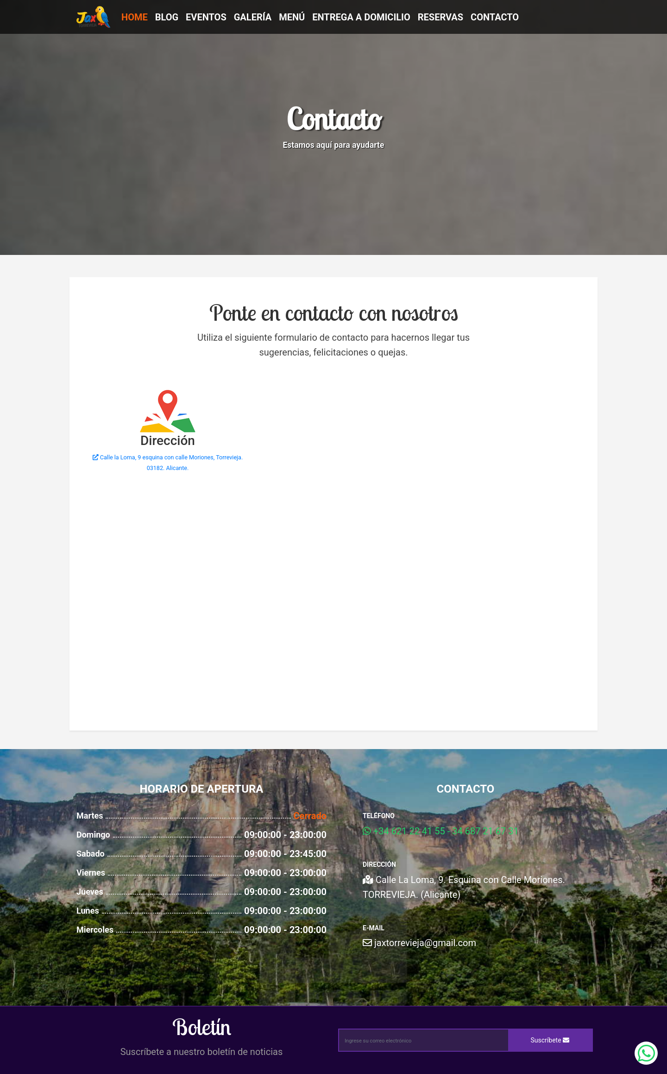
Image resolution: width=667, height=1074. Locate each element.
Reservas (440, 17)
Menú (292, 17)
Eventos (206, 17)
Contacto (495, 17)
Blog (166, 17)
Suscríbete (550, 1040)
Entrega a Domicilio (361, 17)
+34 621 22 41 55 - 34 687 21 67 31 (441, 831)
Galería (252, 17)
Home (134, 17)
